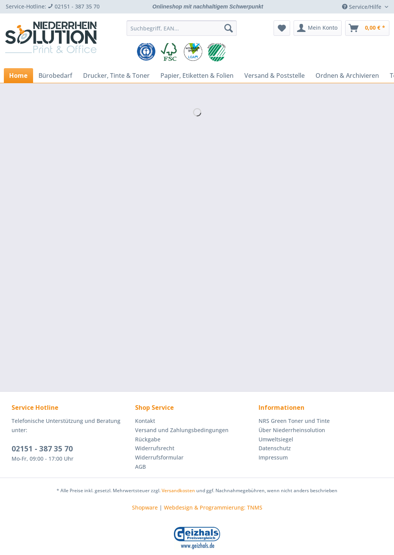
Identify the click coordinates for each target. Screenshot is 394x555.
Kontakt (145, 420)
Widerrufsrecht (154, 448)
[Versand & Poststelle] (274, 75)
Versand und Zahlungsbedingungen (182, 430)
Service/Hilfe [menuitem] (362, 6)
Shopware (145, 507)
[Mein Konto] (318, 28)
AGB (140, 466)
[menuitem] (182, 31)
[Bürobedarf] (55, 75)
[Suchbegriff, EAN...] (182, 28)
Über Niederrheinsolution (292, 430)
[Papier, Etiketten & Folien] (197, 75)
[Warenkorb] (367, 28)
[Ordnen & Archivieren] (347, 75)
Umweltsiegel (276, 439)
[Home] (18, 75)
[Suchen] (228, 28)
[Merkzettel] (282, 28)
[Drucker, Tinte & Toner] (116, 75)
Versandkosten (178, 490)
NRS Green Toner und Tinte (294, 420)
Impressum (273, 457)
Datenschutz (275, 448)
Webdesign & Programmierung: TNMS (213, 507)
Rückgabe (147, 439)
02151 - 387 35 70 (42, 449)
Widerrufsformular (159, 457)
